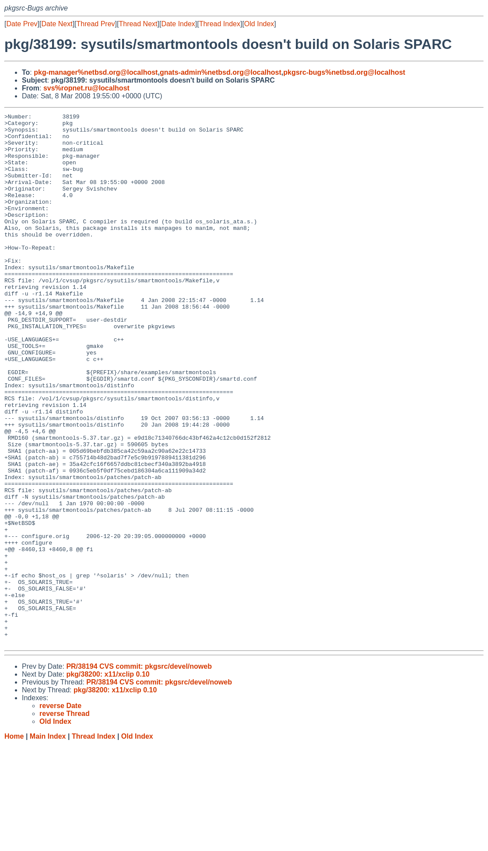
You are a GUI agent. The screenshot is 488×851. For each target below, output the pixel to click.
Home (14, 842)
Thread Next (138, 24)
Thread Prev (96, 24)
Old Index (259, 24)
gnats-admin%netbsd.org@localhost (220, 72)
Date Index (178, 24)
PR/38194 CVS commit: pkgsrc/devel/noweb (139, 772)
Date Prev (21, 24)
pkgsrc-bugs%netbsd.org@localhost (344, 72)
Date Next (56, 24)
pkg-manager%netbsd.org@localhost (96, 72)
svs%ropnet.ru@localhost (86, 88)
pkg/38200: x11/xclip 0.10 (107, 780)
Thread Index (219, 24)
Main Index (48, 842)
